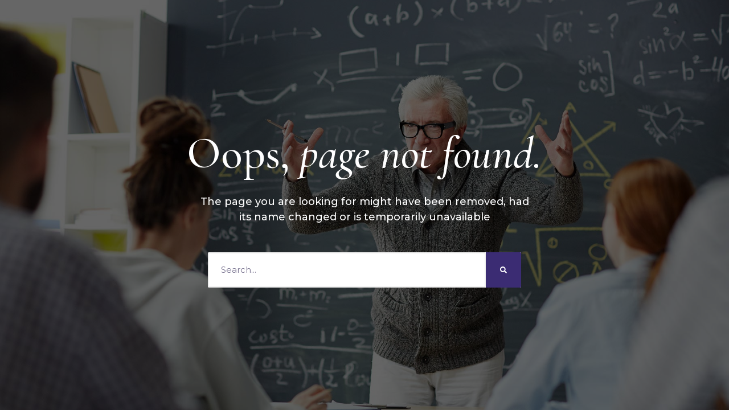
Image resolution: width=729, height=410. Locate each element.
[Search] (503, 270)
